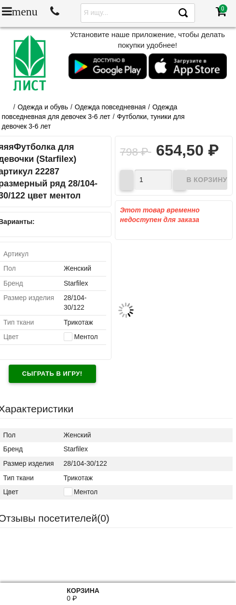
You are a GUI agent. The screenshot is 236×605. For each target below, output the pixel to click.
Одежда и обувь (42, 107)
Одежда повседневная (110, 107)
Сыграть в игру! (52, 373)
